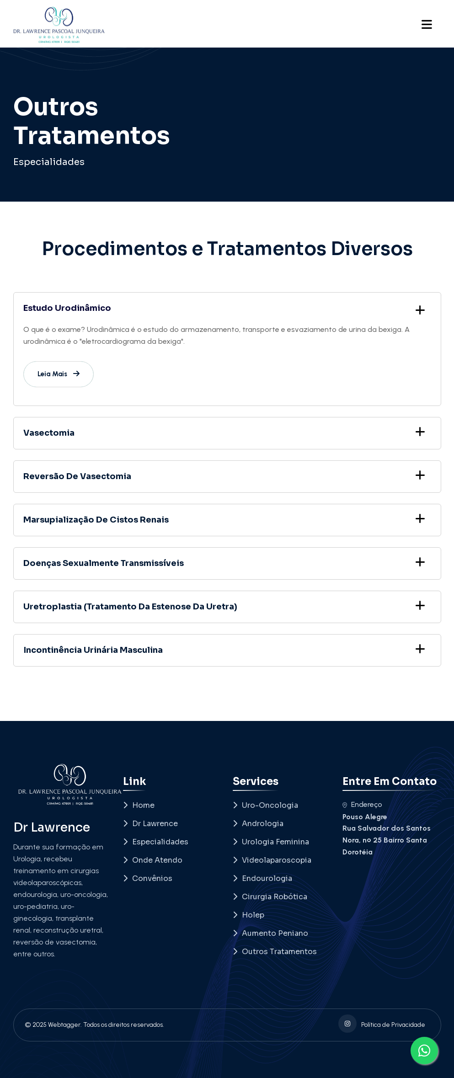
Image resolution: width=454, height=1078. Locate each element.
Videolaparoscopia (272, 860)
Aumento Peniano (270, 933)
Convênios (147, 878)
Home (139, 805)
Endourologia (262, 878)
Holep (248, 915)
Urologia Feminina (271, 842)
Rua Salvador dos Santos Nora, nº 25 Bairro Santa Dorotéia (386, 840)
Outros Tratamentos (275, 951)
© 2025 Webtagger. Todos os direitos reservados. (94, 1025)
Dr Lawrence (150, 823)
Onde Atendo (152, 860)
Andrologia (258, 823)
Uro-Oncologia (265, 805)
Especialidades (49, 162)
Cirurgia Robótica (270, 897)
